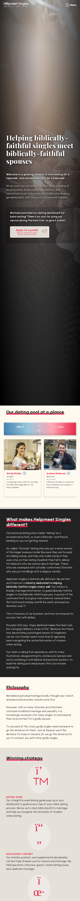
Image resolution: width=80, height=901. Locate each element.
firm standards (36, 193)
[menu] (71, 5)
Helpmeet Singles (20, 4)
